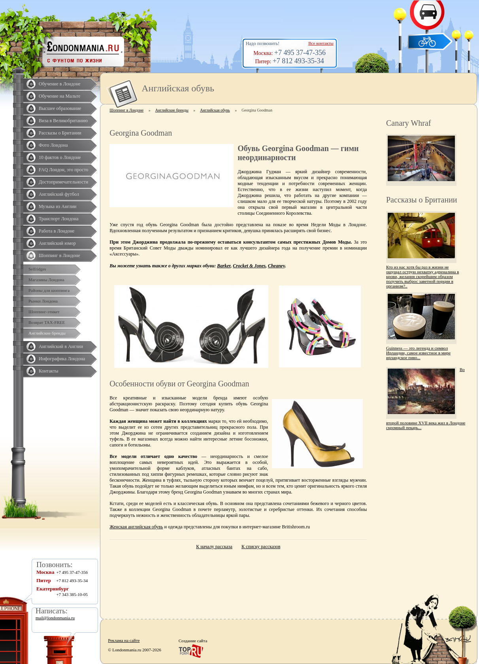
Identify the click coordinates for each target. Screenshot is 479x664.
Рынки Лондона (43, 301)
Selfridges (37, 269)
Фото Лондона (53, 145)
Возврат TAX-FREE (46, 322)
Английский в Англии (61, 346)
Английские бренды (47, 333)
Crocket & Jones (249, 266)
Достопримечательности (63, 182)
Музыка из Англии (58, 206)
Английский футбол (59, 194)
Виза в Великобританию (63, 120)
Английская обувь (215, 110)
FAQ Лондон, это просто (63, 169)
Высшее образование (60, 108)
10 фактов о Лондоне (60, 157)
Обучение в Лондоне (60, 84)
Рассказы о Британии (60, 133)
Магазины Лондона (46, 279)
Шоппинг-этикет (44, 311)
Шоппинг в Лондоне (59, 255)
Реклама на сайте (124, 640)
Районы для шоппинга (49, 290)
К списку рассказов (260, 546)
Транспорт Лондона (59, 218)
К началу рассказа (214, 546)
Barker (223, 266)
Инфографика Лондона (62, 358)
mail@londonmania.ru (55, 617)
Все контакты (320, 43)
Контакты (48, 371)
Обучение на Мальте (59, 96)
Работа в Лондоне (56, 231)
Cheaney (276, 266)
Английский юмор (57, 243)
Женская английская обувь (136, 527)
